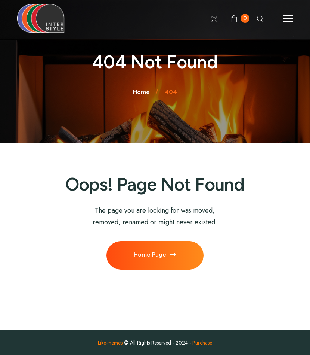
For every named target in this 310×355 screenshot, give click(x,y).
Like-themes (110, 342)
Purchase (202, 342)
